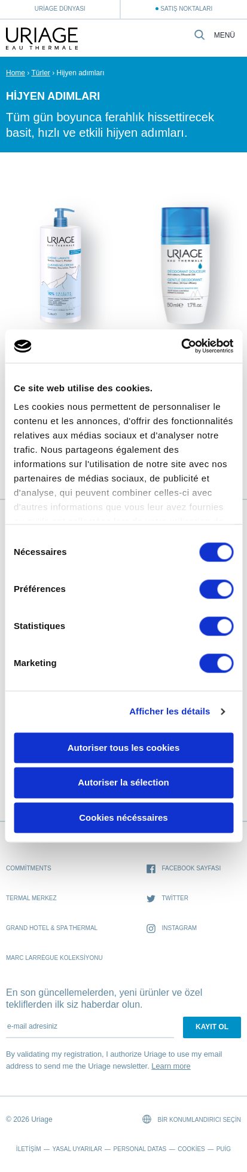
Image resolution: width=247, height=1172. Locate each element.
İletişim (28, 1149)
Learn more (170, 1065)
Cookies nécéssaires (123, 817)
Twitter (167, 899)
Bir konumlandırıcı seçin (191, 1119)
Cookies (191, 1149)
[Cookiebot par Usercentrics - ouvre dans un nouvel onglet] (181, 346)
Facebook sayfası (184, 869)
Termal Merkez (31, 898)
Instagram (172, 928)
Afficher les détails (169, 711)
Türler (40, 73)
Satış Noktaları (186, 8)
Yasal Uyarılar (77, 1149)
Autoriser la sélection (123, 783)
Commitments (28, 868)
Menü (224, 35)
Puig (223, 1149)
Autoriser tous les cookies (124, 748)
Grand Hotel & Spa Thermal (51, 928)
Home (15, 73)
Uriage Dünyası (60, 8)
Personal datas (140, 1149)
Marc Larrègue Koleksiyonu (54, 958)
